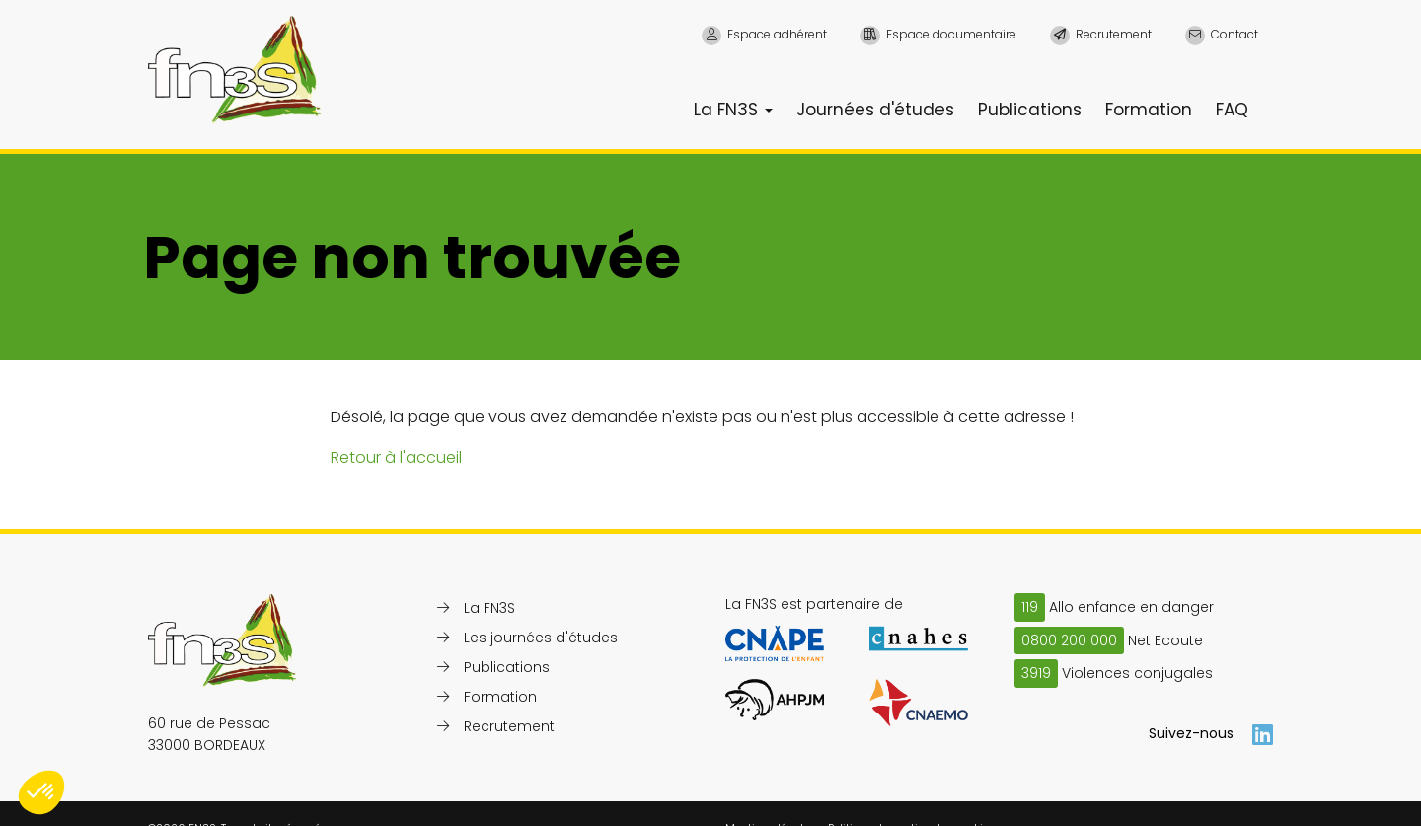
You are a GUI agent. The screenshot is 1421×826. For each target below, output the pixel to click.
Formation (1148, 109)
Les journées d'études (541, 637)
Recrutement (509, 726)
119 (1029, 607)
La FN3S (733, 109)
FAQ (1232, 109)
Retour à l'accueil (396, 457)
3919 (1036, 673)
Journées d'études (875, 109)
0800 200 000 (1069, 640)
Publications (1030, 109)
